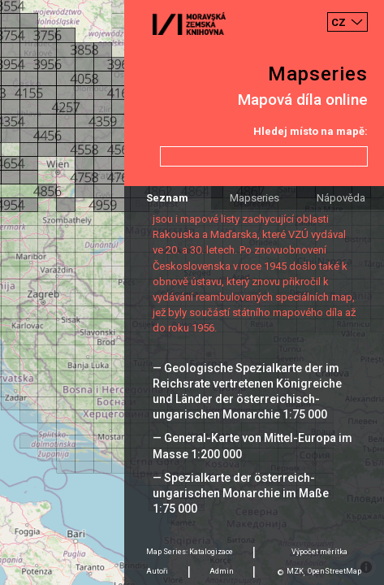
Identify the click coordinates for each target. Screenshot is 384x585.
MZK (295, 571)
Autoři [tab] (157, 571)
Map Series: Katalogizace (189, 552)
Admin (221, 571)
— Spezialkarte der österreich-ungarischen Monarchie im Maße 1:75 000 (241, 493)
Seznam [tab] (167, 198)
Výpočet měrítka (319, 552)
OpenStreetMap (334, 571)
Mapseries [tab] (254, 198)
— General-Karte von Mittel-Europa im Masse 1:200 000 (252, 445)
